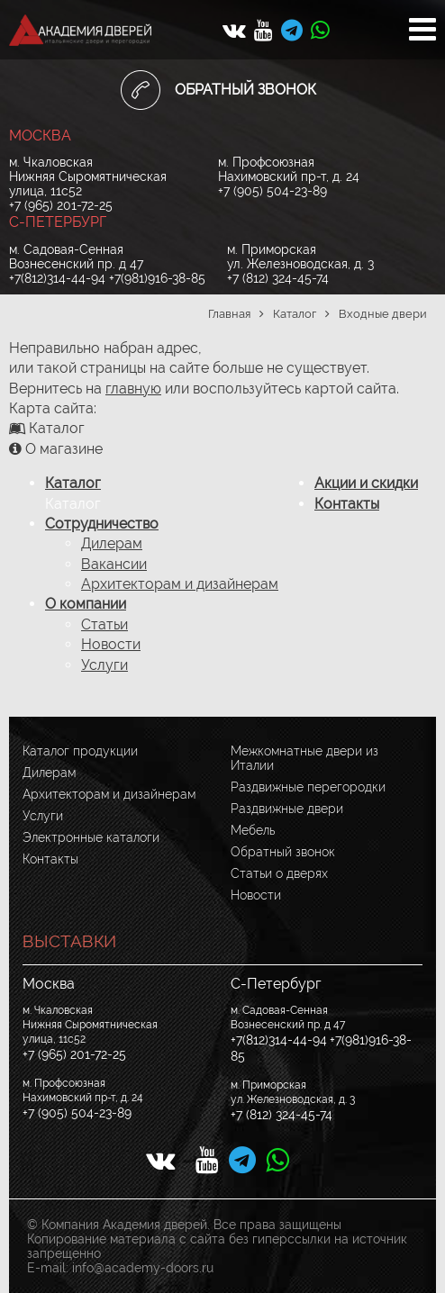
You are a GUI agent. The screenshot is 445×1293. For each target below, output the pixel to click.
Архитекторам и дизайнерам (179, 583)
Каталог (73, 483)
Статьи (104, 624)
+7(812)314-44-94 (57, 278)
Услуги (104, 665)
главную (133, 388)
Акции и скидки (366, 483)
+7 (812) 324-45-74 (278, 278)
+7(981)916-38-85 (157, 278)
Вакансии (114, 564)
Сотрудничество (102, 523)
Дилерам (111, 543)
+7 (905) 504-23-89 (272, 191)
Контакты (346, 503)
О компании (85, 603)
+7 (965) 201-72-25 (61, 205)
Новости (111, 644)
